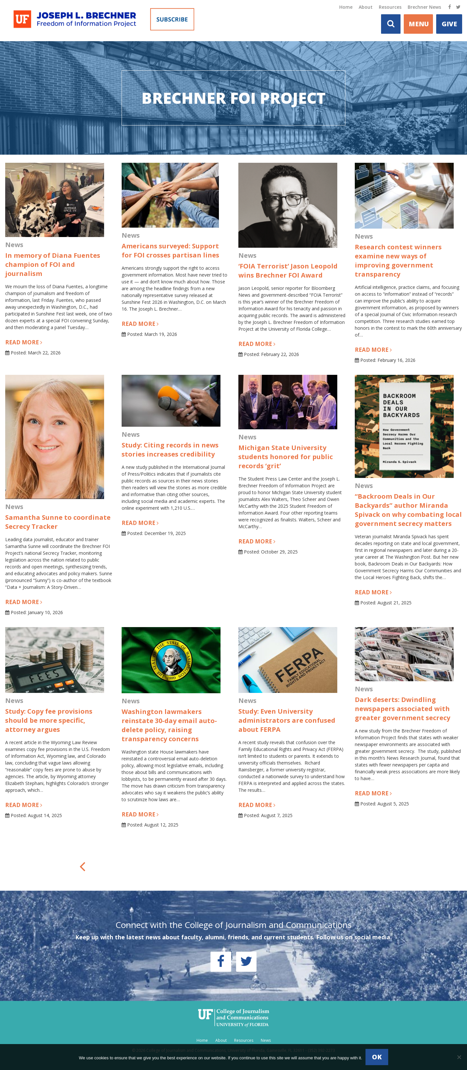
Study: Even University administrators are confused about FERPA (286, 720)
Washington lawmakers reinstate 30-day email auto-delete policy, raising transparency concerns (169, 725)
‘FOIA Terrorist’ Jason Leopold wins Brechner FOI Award (288, 270)
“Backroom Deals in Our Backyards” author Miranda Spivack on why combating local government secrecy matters (408, 510)
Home (346, 7)
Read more (23, 342)
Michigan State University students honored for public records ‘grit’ (285, 456)
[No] (459, 1057)
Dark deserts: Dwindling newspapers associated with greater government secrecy (402, 708)
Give (449, 23)
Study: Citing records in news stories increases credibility (170, 449)
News (266, 1040)
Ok (377, 1056)
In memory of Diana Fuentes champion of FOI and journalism (52, 264)
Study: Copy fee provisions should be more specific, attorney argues (48, 720)
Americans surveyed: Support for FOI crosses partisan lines (170, 250)
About (366, 7)
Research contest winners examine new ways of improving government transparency (398, 261)
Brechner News (424, 7)
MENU (419, 23)
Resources (390, 7)
